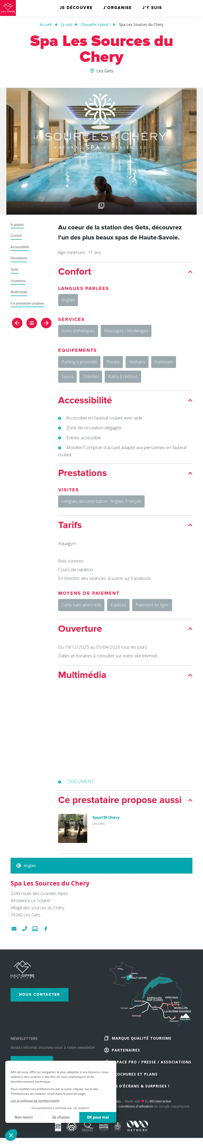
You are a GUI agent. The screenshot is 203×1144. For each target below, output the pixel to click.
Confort (16, 236)
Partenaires (126, 1059)
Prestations (19, 258)
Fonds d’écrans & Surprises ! (136, 1097)
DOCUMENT (81, 789)
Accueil (46, 24)
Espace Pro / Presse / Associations (151, 1071)
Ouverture (18, 281)
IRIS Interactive (160, 1113)
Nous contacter (39, 1002)
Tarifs (15, 270)
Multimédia (19, 292)
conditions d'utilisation (136, 1118)
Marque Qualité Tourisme (142, 1046)
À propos (17, 225)
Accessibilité (20, 247)
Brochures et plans (135, 1084)
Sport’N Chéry (106, 826)
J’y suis (66, 24)
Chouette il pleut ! (95, 24)
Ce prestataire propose (27, 304)
